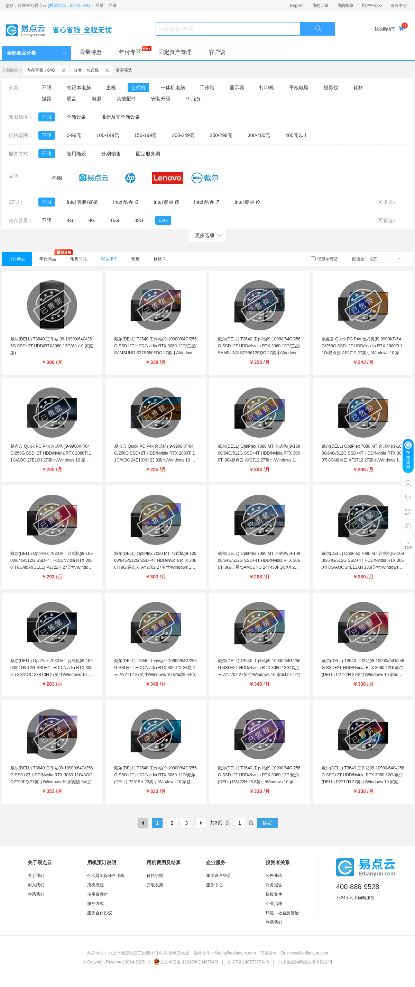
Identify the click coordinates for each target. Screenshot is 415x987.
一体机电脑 (173, 87)
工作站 (207, 87)
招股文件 (274, 894)
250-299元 (221, 135)
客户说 (217, 52)
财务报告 (274, 885)
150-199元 (145, 135)
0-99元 (74, 135)
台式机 (138, 87)
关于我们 (36, 875)
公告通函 (274, 875)
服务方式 (95, 903)
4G (70, 220)
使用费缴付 (97, 894)
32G (138, 220)
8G (91, 220)
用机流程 (95, 885)
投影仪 (331, 87)
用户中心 (372, 5)
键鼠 (47, 98)
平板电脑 (298, 87)
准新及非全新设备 (120, 117)
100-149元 (107, 135)
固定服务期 (148, 153)
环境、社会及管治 (282, 913)
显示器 (237, 87)
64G (163, 220)
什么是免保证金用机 (105, 875)
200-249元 (183, 135)
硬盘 (71, 98)
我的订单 (320, 5)
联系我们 (36, 894)
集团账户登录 (218, 875)
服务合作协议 (99, 913)
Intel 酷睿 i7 (206, 202)
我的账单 (345, 5)
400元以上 (296, 135)
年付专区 (130, 52)
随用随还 (76, 153)
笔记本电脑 (79, 87)
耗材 (358, 87)
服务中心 (398, 5)
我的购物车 (389, 28)
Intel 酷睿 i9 (247, 202)
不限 (47, 87)
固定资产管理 (175, 52)
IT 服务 (193, 98)
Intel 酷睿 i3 (125, 202)
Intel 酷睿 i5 (166, 202)
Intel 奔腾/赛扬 (82, 202)
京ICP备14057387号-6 (248, 962)
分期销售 (111, 153)
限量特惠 (91, 52)
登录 (99, 5)
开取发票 (155, 885)
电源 (96, 98)
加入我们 (36, 885)
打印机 (266, 87)
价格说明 (155, 875)
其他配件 (126, 98)
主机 (111, 87)
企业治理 (274, 903)
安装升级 (160, 98)
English (297, 5)
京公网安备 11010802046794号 (186, 962)
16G (114, 220)
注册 (112, 5)
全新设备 (76, 117)
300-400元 (259, 135)
